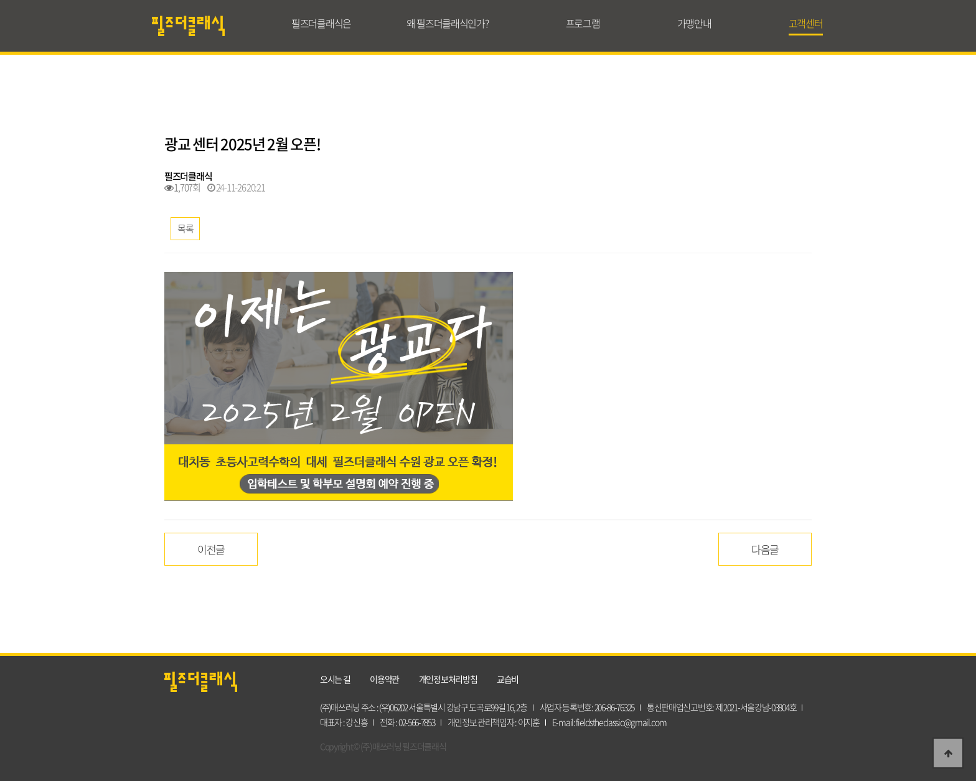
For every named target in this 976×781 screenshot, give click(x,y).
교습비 (507, 679)
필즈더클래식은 (321, 23)
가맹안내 (694, 23)
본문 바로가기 (0, 0)
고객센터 (806, 23)
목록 (185, 228)
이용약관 (384, 679)
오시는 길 (335, 679)
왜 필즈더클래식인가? (447, 23)
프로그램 (583, 23)
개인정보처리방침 (448, 679)
